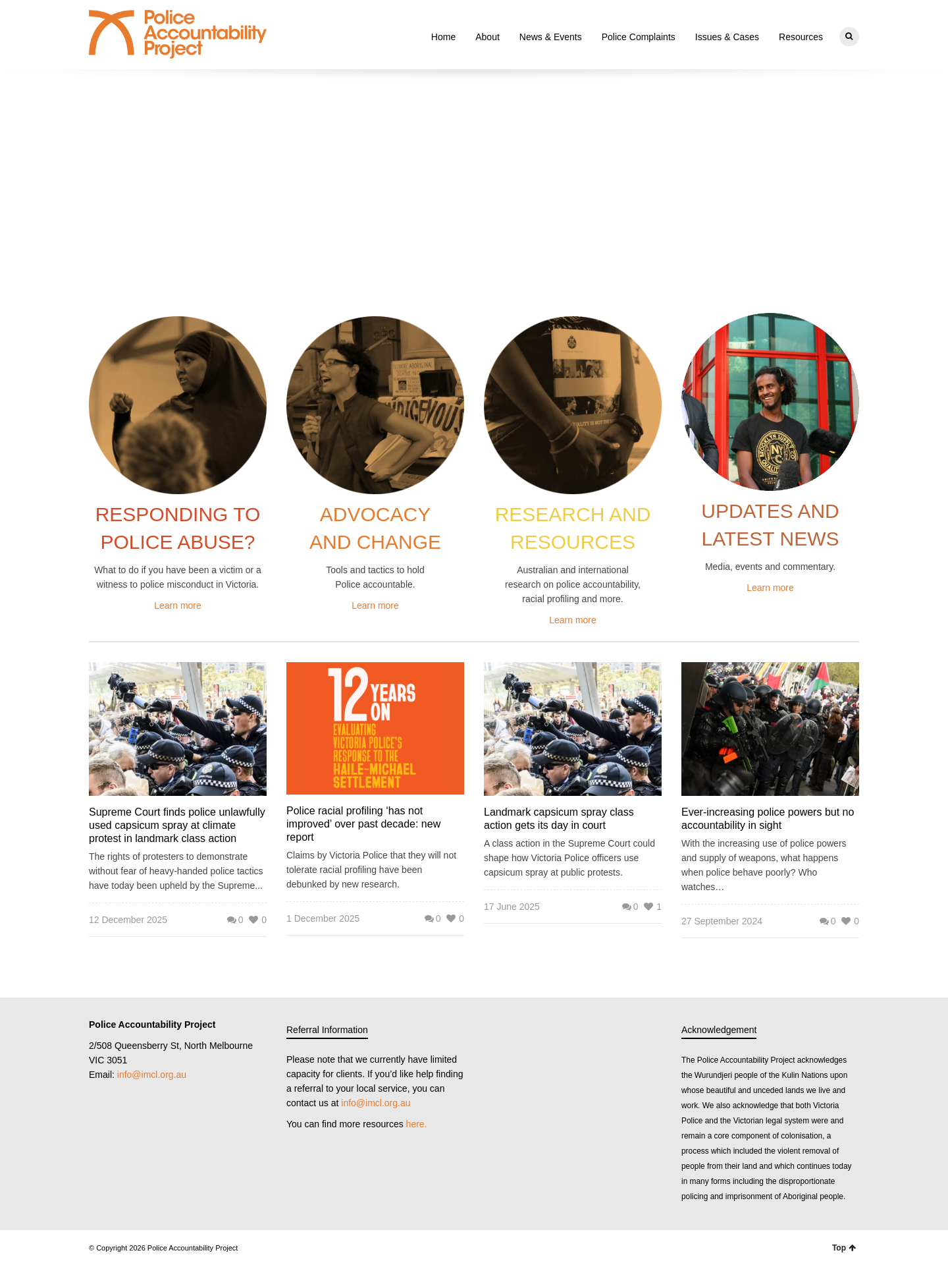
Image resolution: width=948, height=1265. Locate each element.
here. (416, 1124)
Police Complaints (638, 37)
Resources (801, 37)
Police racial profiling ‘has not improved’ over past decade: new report (363, 824)
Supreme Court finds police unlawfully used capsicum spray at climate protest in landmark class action (177, 825)
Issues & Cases (727, 37)
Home (443, 37)
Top (844, 1247)
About (487, 37)
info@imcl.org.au (151, 1074)
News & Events (550, 37)
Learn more (177, 605)
